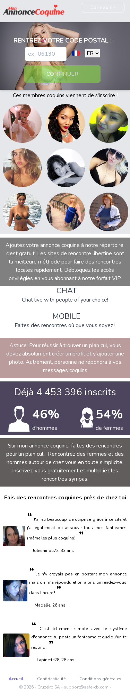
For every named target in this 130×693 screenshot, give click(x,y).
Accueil (16, 679)
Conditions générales (100, 679)
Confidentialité (51, 679)
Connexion (103, 7)
